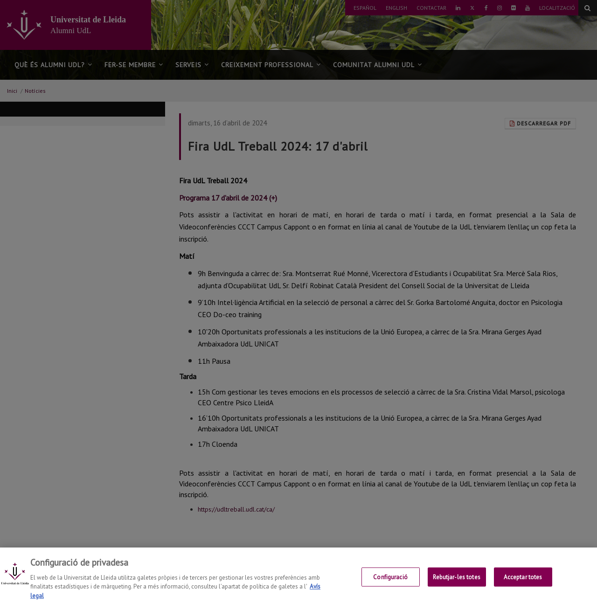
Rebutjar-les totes (456, 583)
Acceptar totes (523, 583)
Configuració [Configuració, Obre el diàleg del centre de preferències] (390, 583)
